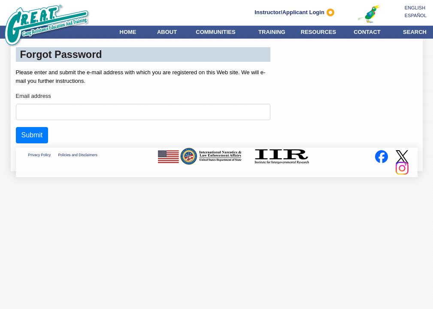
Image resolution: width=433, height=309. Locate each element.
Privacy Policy (39, 155)
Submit (32, 135)
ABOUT (167, 31)
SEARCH (415, 31)
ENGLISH (415, 7)
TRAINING (271, 31)
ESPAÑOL (416, 15)
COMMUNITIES (215, 31)
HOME (128, 31)
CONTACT (367, 31)
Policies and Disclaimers (77, 155)
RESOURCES (318, 31)
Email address (33, 96)
